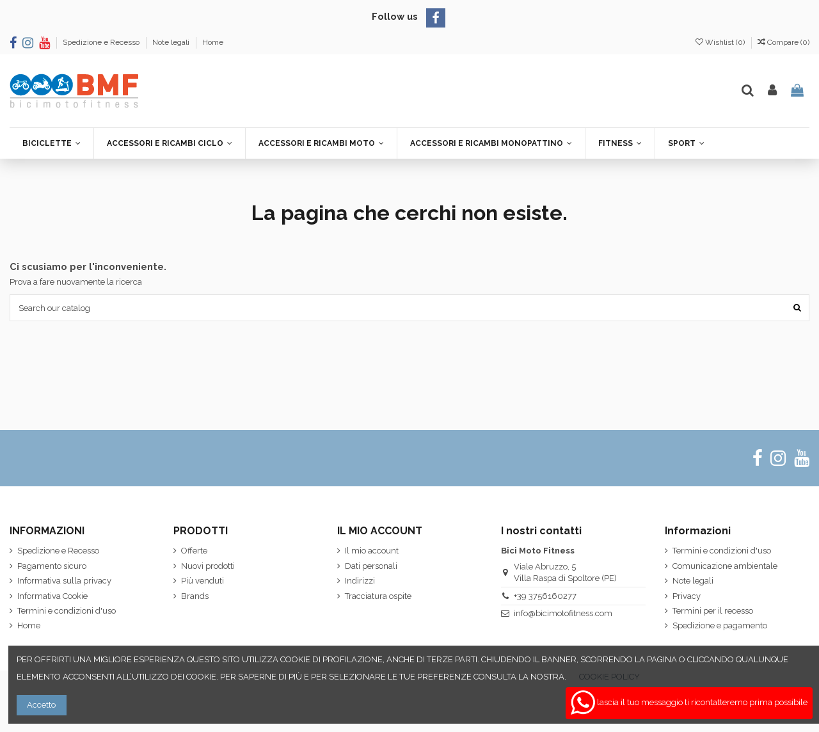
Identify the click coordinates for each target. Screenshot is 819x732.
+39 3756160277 (545, 596)
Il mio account (372, 550)
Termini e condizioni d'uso (66, 611)
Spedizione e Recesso (102, 42)
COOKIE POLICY (609, 676)
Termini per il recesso (712, 611)
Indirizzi (360, 580)
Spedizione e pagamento (719, 625)
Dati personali (371, 566)
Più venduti (202, 580)
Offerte (194, 550)
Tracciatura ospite (378, 596)
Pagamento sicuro (51, 566)
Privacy (686, 596)
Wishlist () (721, 42)
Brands (195, 596)
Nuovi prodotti (208, 566)
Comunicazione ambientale (724, 566)
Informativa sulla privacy (64, 580)
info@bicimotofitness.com (563, 613)
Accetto (41, 705)
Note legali (171, 42)
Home (212, 42)
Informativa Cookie (52, 596)
